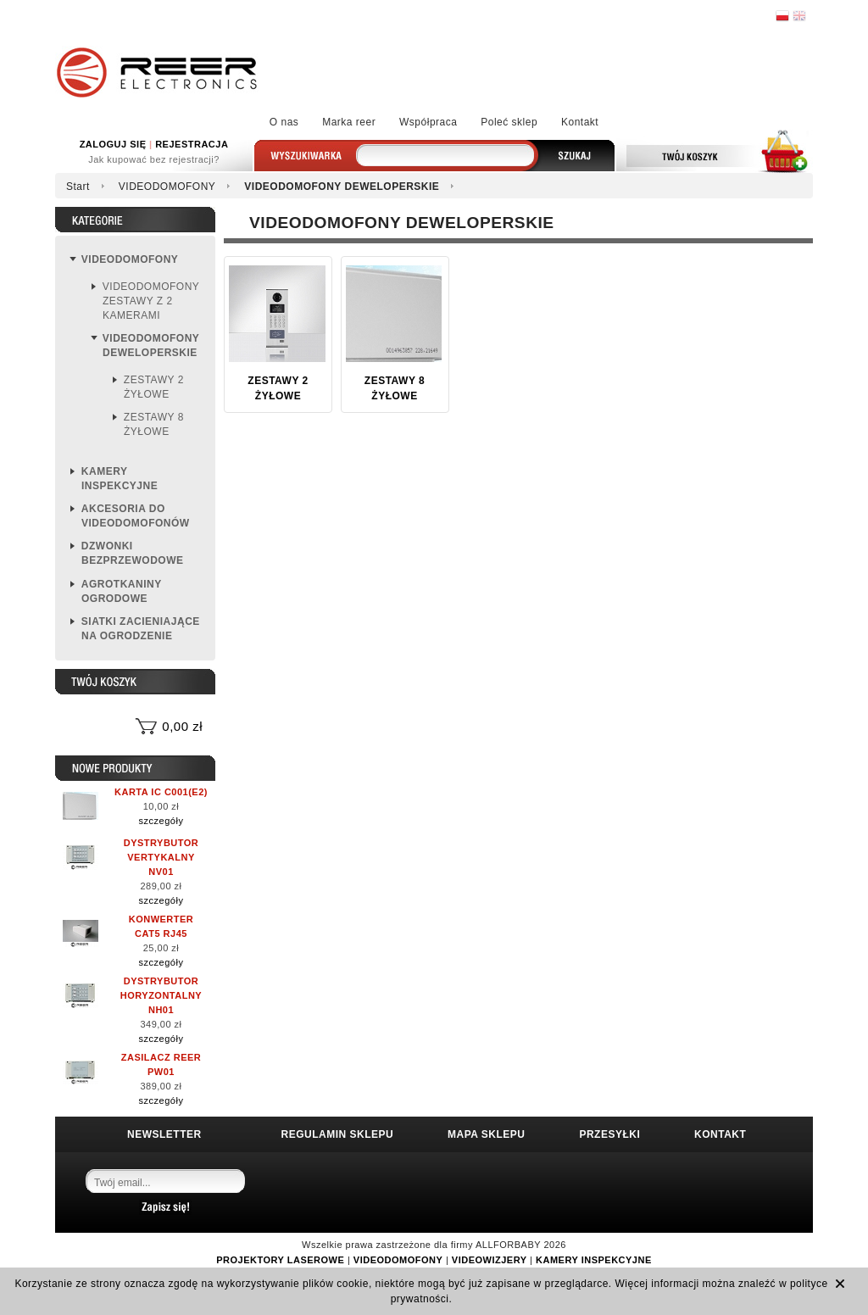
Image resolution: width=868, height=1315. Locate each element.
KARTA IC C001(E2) (161, 792)
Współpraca (428, 122)
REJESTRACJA (191, 144)
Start (78, 186)
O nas (284, 122)
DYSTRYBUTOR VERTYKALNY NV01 (161, 857)
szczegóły (161, 821)
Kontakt (579, 122)
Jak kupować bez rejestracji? (154, 159)
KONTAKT (720, 1134)
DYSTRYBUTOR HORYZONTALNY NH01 (161, 995)
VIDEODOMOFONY (167, 186)
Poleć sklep (509, 122)
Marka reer (349, 122)
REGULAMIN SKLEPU (337, 1134)
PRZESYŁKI (609, 1134)
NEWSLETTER (164, 1134)
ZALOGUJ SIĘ (113, 144)
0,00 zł (182, 726)
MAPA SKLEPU (487, 1134)
